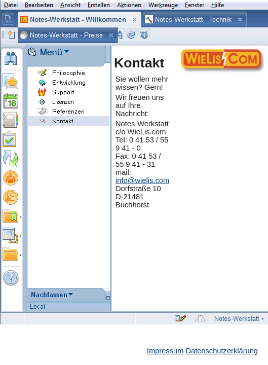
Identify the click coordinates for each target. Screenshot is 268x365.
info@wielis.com (142, 180)
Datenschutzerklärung (221, 351)
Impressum (165, 351)
